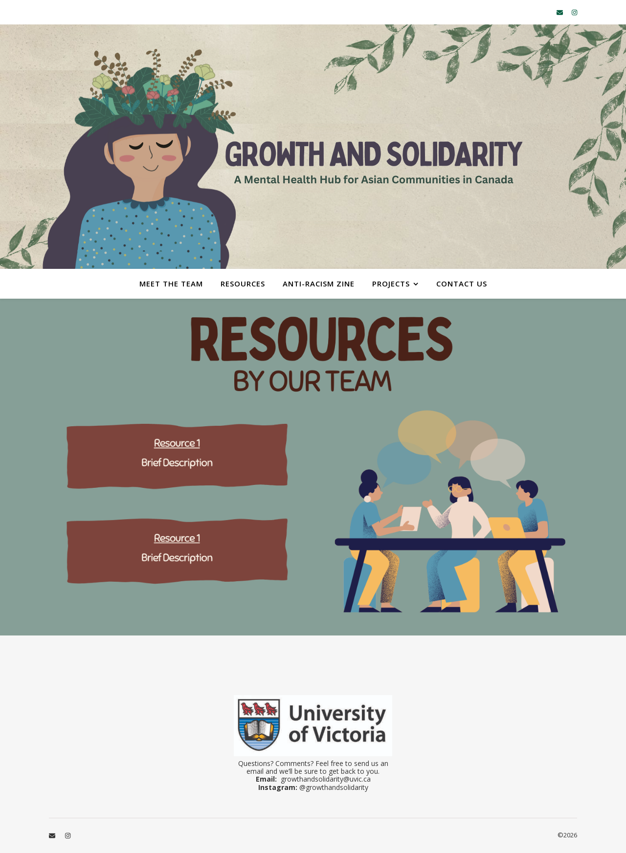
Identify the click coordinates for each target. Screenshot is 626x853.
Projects (391, 283)
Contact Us (461, 283)
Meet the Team (171, 283)
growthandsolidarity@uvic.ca (326, 779)
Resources (243, 283)
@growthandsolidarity (333, 787)
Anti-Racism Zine (319, 283)
